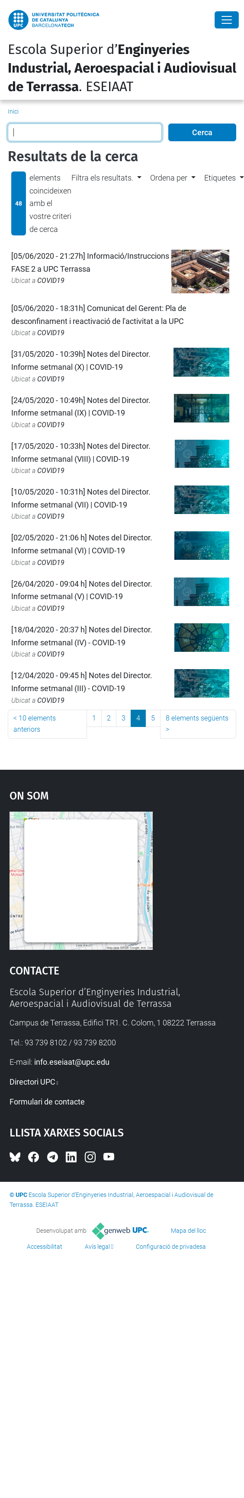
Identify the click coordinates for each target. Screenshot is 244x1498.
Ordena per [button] (168, 177)
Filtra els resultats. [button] (102, 177)
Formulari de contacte (47, 1101)
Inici (13, 111)
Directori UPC (32, 1081)
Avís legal (97, 1246)
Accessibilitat (44, 1246)
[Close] (227, 20)
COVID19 (50, 280)
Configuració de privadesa (171, 1246)
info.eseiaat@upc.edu (71, 1061)
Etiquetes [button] (220, 177)
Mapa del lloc (188, 1230)
